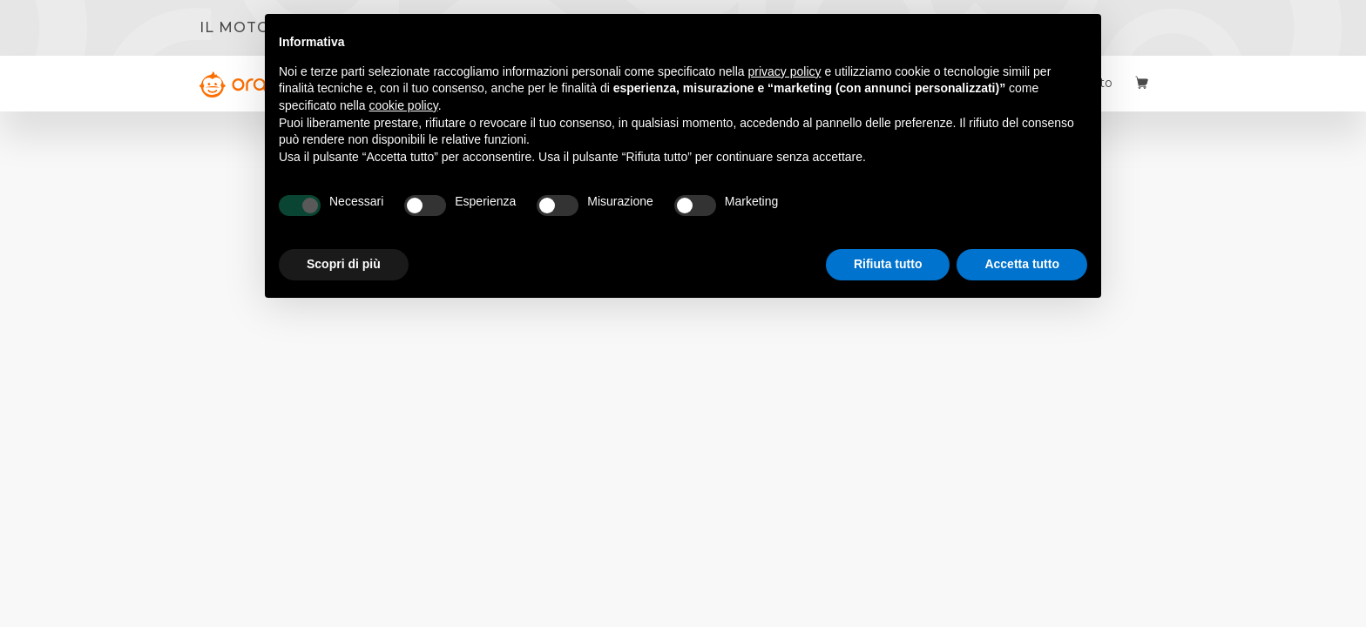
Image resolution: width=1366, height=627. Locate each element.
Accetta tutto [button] (1021, 264)
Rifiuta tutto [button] (888, 264)
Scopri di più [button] (344, 264)
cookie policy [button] (403, 105)
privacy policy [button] (785, 71)
